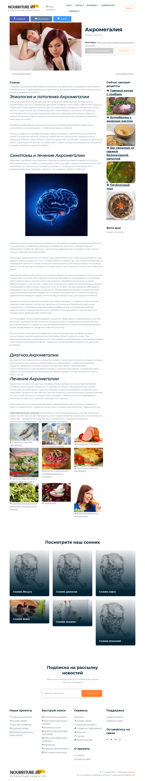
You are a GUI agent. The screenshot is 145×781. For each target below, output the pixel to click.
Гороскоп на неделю (21, 717)
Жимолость (49, 745)
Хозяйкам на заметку (85, 724)
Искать (78, 717)
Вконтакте (41, 18)
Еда (68, 5)
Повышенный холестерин (56, 748)
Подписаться (91, 693)
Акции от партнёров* (99, 51)
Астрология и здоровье (55, 717)
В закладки (123, 51)
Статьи (78, 5)
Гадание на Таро (83, 740)
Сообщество (107, 5)
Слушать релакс (18, 721)
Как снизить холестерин (55, 752)
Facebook (19, 18)
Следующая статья (124, 74)
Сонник (79, 736)
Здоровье (91, 5)
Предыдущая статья (21, 74)
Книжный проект (19, 728)
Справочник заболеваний (88, 728)
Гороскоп (80, 732)
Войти (129, 8)
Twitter (62, 18)
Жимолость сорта (52, 727)
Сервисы (73, 11)
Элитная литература (20, 724)
